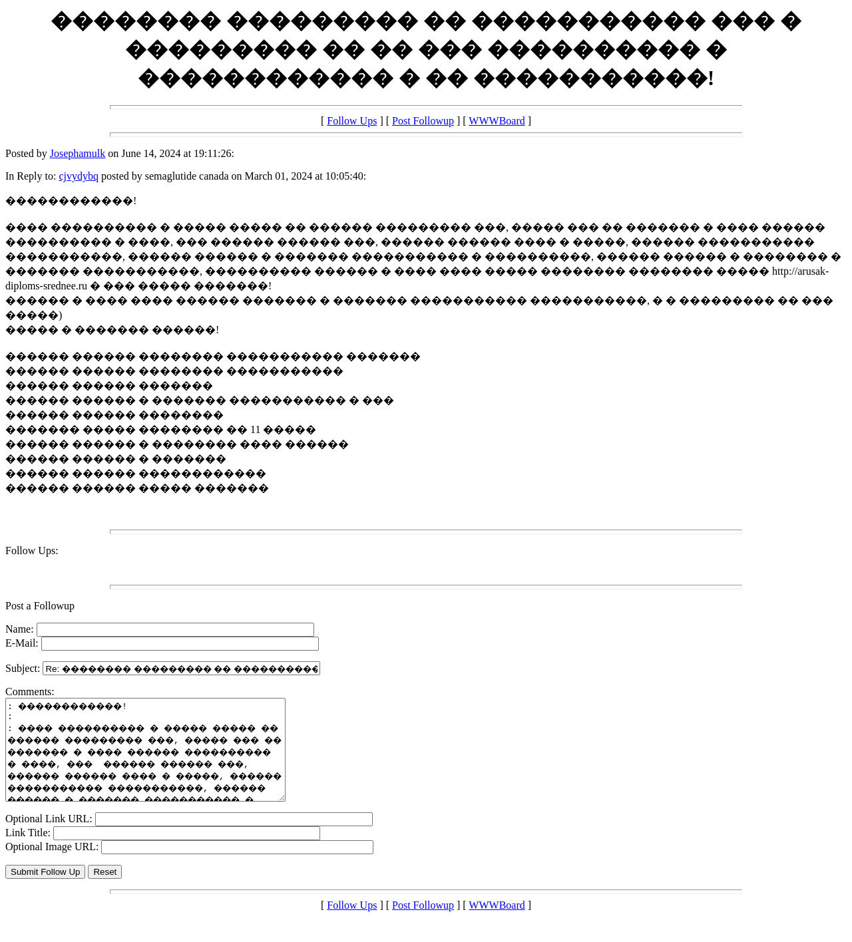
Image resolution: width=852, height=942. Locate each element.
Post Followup (423, 120)
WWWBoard (497, 120)
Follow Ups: (32, 550)
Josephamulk (78, 153)
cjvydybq (79, 176)
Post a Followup (40, 605)
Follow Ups (352, 120)
